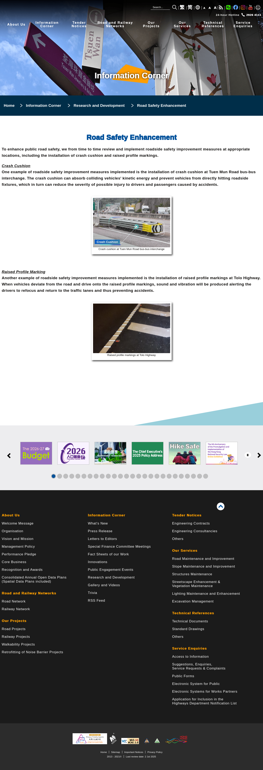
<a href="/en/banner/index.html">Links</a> (131, 457)
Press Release (100, 531)
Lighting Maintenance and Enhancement (206, 594)
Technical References (193, 613)
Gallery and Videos (104, 585)
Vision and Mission (18, 539)
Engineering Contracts (191, 523)
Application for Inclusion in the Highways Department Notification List (204, 701)
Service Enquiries (189, 648)
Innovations (97, 562)
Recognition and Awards (22, 570)
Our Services (185, 551)
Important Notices (133, 752)
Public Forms (183, 676)
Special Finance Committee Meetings (119, 546)
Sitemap (115, 752)
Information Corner (43, 105)
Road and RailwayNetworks (115, 24)
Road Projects (14, 629)
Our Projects (14, 621)
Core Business (14, 562)
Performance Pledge (19, 554)
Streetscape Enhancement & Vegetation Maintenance (196, 584)
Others (178, 539)
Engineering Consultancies (195, 531)
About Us (16, 24)
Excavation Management (193, 601)
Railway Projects (16, 637)
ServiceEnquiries (243, 24)
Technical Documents (190, 621)
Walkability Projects (18, 644)
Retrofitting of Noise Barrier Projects (32, 652)
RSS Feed (96, 600)
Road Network (14, 601)
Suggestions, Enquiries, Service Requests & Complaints (199, 666)
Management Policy (18, 546)
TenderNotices (79, 24)
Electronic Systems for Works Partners (204, 691)
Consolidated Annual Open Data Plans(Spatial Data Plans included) (34, 579)
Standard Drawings (188, 629)
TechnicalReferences (213, 24)
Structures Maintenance (192, 574)
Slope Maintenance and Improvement (203, 566)
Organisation (13, 531)
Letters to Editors (102, 539)
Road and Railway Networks (29, 593)
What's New (98, 523)
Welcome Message (18, 523)
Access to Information (190, 657)
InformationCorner (47, 24)
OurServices (182, 24)
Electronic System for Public (196, 684)
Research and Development (99, 105)
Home (9, 105)
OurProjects (151, 24)
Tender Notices (187, 515)
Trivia (92, 593)
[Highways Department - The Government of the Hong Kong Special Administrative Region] (62, 9)
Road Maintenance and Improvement (203, 559)
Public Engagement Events (110, 570)
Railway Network (16, 609)
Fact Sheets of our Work (108, 554)
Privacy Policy (154, 752)
